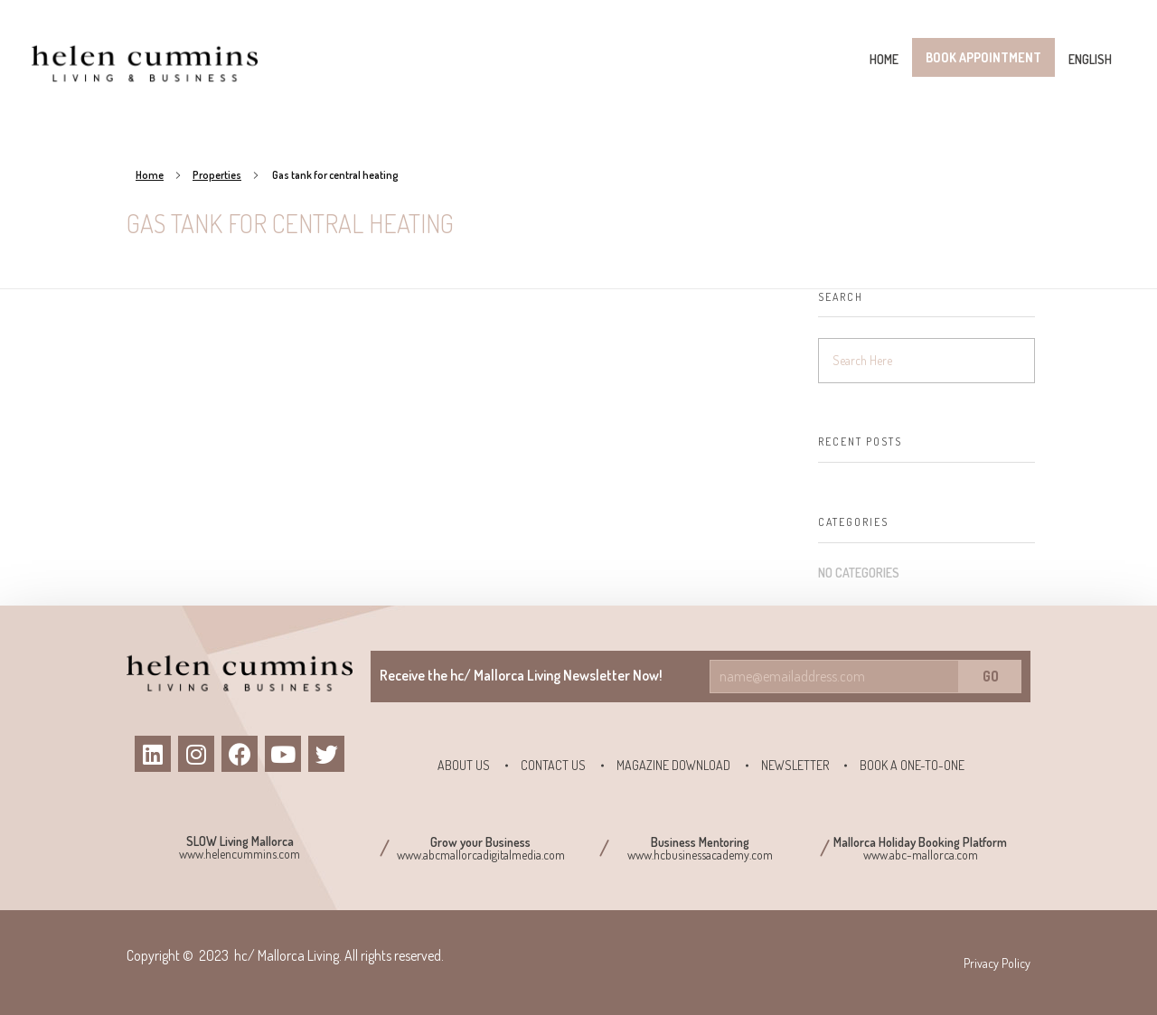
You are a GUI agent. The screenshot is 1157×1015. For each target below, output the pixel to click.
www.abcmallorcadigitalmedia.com (481, 854)
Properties (217, 175)
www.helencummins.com (239, 853)
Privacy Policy (997, 963)
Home (150, 175)
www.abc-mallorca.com (920, 854)
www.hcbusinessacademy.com (700, 854)
